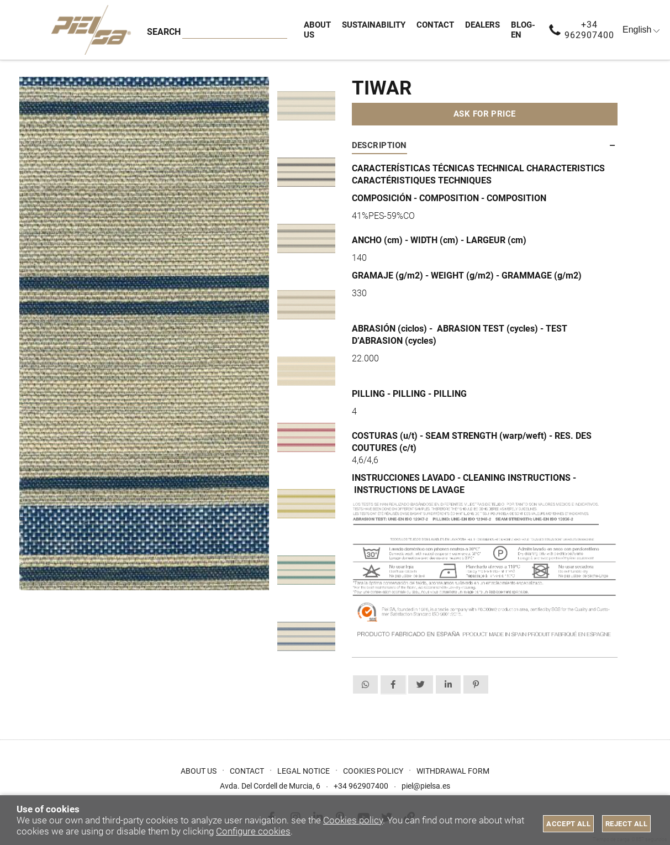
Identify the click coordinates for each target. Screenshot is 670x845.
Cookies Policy (373, 771)
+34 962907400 (589, 29)
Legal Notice (303, 771)
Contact (247, 771)
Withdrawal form (452, 771)
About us (199, 771)
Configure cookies (253, 831)
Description (379, 145)
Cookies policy (353, 820)
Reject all (626, 824)
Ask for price (484, 114)
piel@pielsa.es (426, 785)
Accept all (568, 824)
